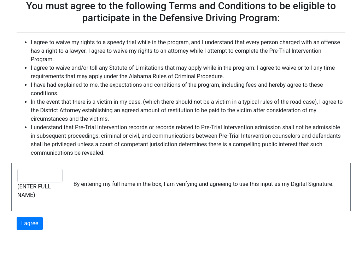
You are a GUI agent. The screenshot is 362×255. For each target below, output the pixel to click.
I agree (29, 223)
